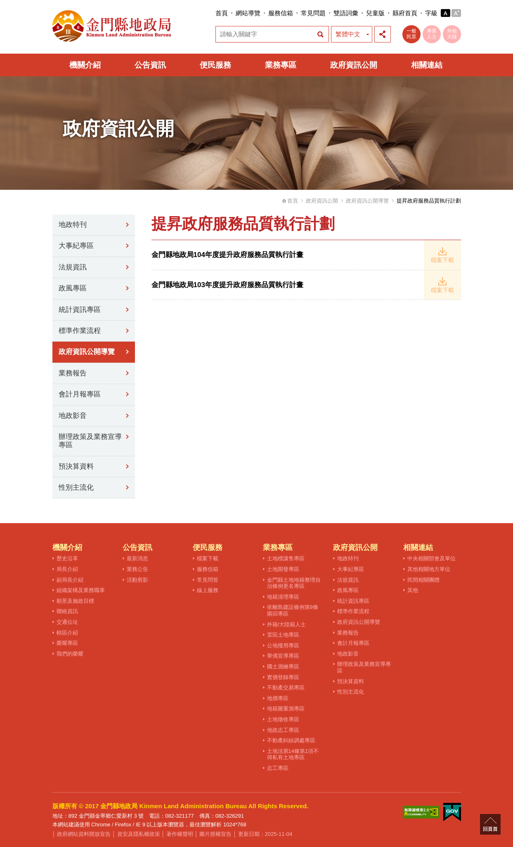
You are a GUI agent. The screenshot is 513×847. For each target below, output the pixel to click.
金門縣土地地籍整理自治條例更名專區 (294, 583)
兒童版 (375, 13)
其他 (412, 590)
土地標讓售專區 (286, 558)
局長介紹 (67, 569)
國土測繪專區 (283, 666)
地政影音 (73, 416)
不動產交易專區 (286, 687)
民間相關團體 (423, 580)
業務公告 (137, 569)
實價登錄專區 (283, 677)
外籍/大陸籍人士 (286, 624)
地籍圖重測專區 (286, 708)
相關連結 (426, 65)
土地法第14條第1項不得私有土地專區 (293, 754)
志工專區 (277, 768)
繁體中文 (348, 34)
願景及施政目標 (75, 601)
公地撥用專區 (283, 645)
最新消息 (137, 558)
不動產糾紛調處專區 (291, 740)
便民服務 (215, 65)
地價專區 (277, 698)
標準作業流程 (80, 331)
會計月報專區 (80, 394)
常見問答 (207, 580)
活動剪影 (137, 580)
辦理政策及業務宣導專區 (90, 441)
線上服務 (207, 590)
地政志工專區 (283, 730)
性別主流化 (76, 487)
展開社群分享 (382, 34)
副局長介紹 (70, 580)
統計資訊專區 (80, 310)
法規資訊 (73, 267)
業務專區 (280, 65)
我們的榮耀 (70, 654)
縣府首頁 (404, 13)
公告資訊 (150, 65)
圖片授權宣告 (215, 834)
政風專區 (73, 288)
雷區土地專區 (283, 635)
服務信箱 (280, 13)
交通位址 (67, 622)
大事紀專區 (76, 246)
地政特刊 (73, 225)
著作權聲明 (179, 834)
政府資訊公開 (353, 65)
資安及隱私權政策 (138, 834)
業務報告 (73, 373)
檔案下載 (207, 558)
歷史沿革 (67, 558)
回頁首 (490, 824)
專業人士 (432, 34)
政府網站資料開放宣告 (84, 834)
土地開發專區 (283, 569)
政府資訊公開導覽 (367, 201)
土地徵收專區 (283, 719)
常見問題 (313, 13)
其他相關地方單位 (428, 569)
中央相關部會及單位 (431, 558)
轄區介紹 (67, 633)
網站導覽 (248, 13)
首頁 (221, 13)
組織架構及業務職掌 (81, 590)
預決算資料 (76, 466)
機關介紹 (85, 65)
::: (213, 13)
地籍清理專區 (283, 597)
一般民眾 (411, 34)
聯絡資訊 (67, 611)
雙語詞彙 (345, 13)
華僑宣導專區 (283, 656)
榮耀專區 (67, 643)
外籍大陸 (452, 34)
